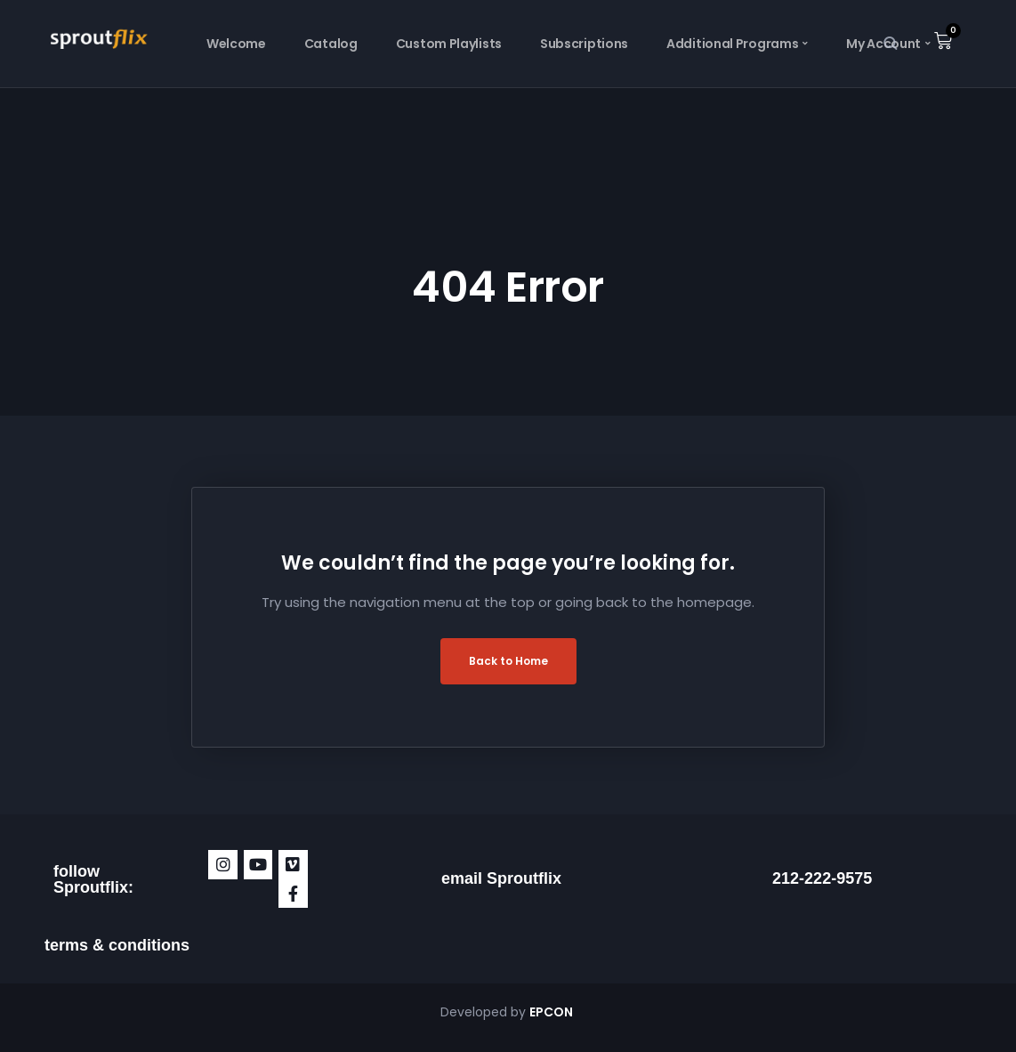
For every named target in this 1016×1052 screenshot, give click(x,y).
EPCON (552, 1012)
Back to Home (508, 660)
